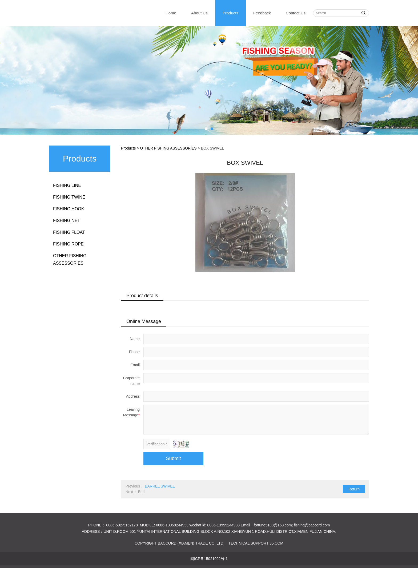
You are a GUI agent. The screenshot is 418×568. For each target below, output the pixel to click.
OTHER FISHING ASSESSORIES (69, 259)
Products (230, 13)
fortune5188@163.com (273, 525)
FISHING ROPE (68, 244)
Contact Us (296, 13)
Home (171, 13)
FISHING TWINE (69, 197)
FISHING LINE (67, 185)
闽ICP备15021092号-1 (209, 559)
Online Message (143, 321)
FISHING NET (66, 220)
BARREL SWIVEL (160, 486)
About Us (199, 13)
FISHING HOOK (68, 209)
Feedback (262, 13)
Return (354, 489)
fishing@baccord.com (312, 525)
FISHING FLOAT (69, 232)
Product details (142, 295)
